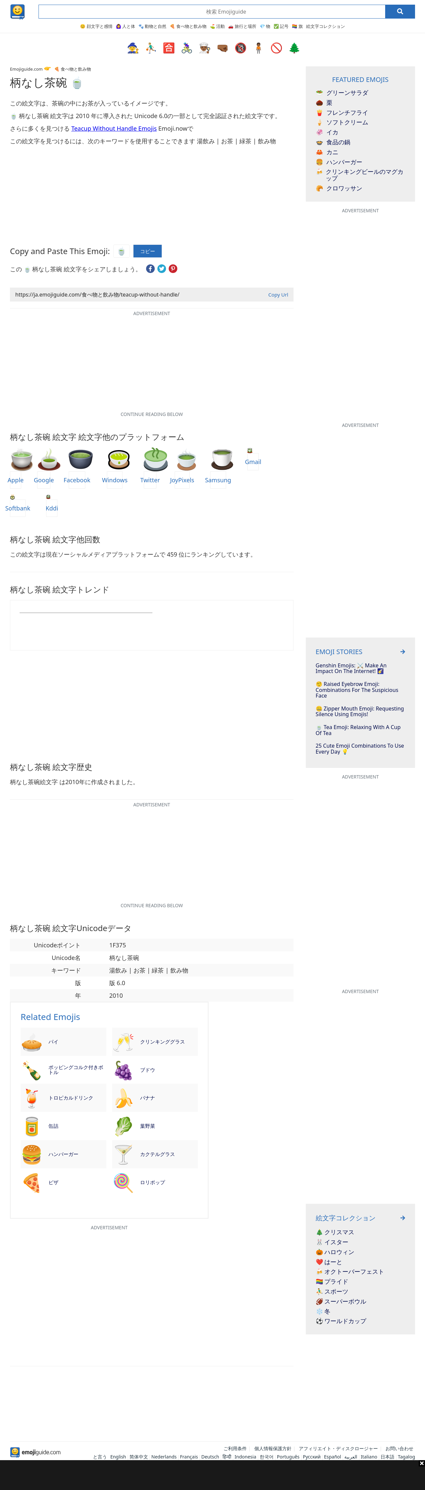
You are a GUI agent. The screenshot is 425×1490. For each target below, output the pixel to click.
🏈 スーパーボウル (341, 1301)
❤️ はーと (329, 1262)
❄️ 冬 (323, 1311)
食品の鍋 (333, 142)
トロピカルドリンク (70, 1097)
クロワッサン (339, 188)
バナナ (147, 1097)
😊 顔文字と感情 (96, 26)
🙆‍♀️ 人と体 (125, 26)
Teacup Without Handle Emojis (114, 128)
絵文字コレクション (325, 26)
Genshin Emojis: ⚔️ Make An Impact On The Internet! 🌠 (351, 668)
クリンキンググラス (162, 1041)
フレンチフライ (342, 112)
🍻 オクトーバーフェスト (350, 1271)
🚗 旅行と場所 (242, 26)
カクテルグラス (157, 1154)
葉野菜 (147, 1125)
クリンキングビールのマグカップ (359, 175)
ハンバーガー (63, 1154)
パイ (53, 1041)
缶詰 (53, 1125)
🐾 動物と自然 (152, 26)
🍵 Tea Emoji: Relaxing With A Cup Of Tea (358, 730)
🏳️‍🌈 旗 (297, 26)
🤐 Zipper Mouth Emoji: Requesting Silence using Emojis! (360, 711)
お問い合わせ (399, 1448)
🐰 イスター (332, 1242)
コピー (147, 251)
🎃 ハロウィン (335, 1252)
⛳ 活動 (217, 26)
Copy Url (278, 294)
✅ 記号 (281, 26)
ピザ (53, 1182)
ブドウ (147, 1069)
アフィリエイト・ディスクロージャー (338, 1448)
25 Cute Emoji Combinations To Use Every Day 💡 (360, 749)
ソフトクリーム (342, 122)
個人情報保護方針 (273, 1448)
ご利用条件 (235, 1448)
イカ (327, 132)
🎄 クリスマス (335, 1232)
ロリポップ (152, 1182)
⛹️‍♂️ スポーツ (332, 1291)
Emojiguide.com (26, 69)
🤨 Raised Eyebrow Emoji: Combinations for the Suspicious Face (357, 690)
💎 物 (265, 26)
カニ (327, 152)
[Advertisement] (212, 1475)
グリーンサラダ (342, 93)
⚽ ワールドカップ (341, 1321)
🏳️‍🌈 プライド (332, 1281)
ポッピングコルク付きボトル (75, 1069)
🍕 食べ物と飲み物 (188, 26)
